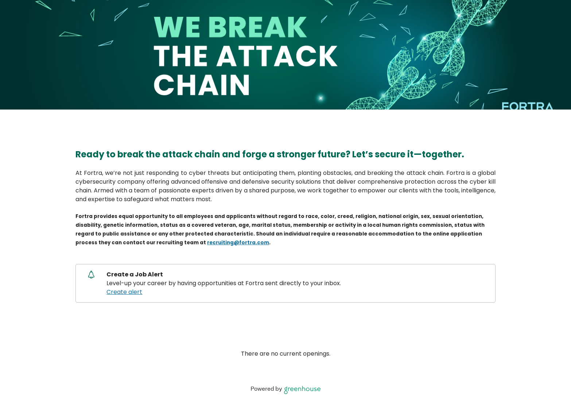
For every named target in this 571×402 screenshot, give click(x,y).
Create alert (124, 292)
